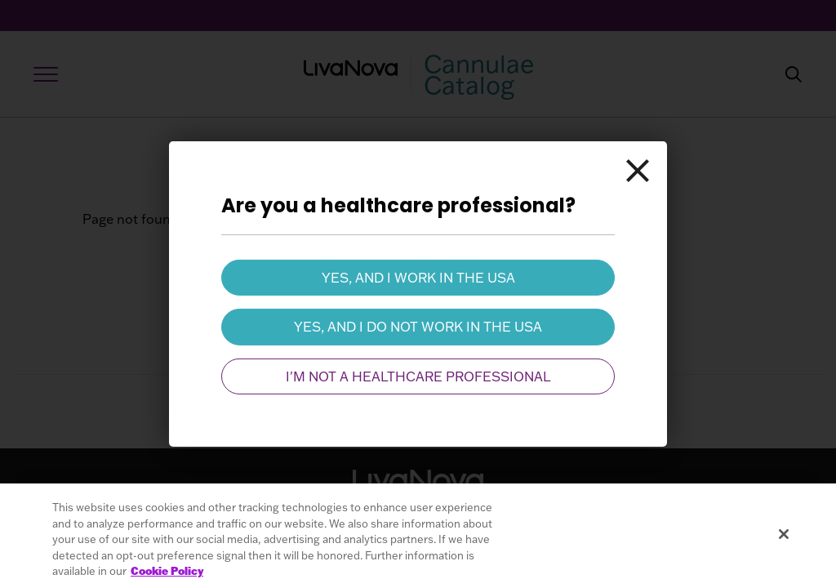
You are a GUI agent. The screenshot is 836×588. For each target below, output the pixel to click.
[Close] (637, 170)
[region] (418, 535)
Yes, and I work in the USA (418, 278)
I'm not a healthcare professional (418, 376)
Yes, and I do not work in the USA (418, 326)
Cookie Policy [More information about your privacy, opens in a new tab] (167, 570)
